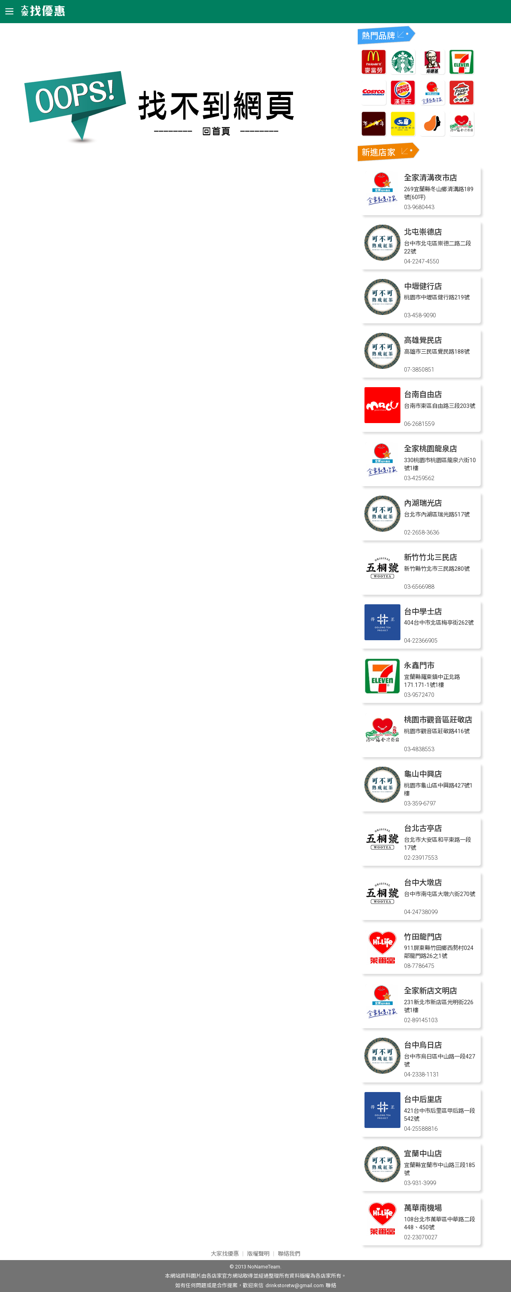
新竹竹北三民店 (430, 557)
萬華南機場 (423, 1208)
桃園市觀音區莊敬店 (438, 719)
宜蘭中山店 (423, 1153)
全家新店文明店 (430, 990)
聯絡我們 (289, 1253)
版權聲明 (258, 1253)
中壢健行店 (423, 286)
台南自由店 (423, 394)
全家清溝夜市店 (430, 177)
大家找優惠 (225, 1253)
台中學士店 (423, 611)
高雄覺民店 (423, 340)
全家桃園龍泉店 (430, 448)
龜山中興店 (423, 774)
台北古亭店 (423, 828)
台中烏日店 (423, 1045)
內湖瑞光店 (423, 503)
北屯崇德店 (423, 232)
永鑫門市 (419, 665)
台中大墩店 (423, 882)
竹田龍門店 (423, 937)
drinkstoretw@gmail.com (294, 1285)
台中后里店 (423, 1099)
